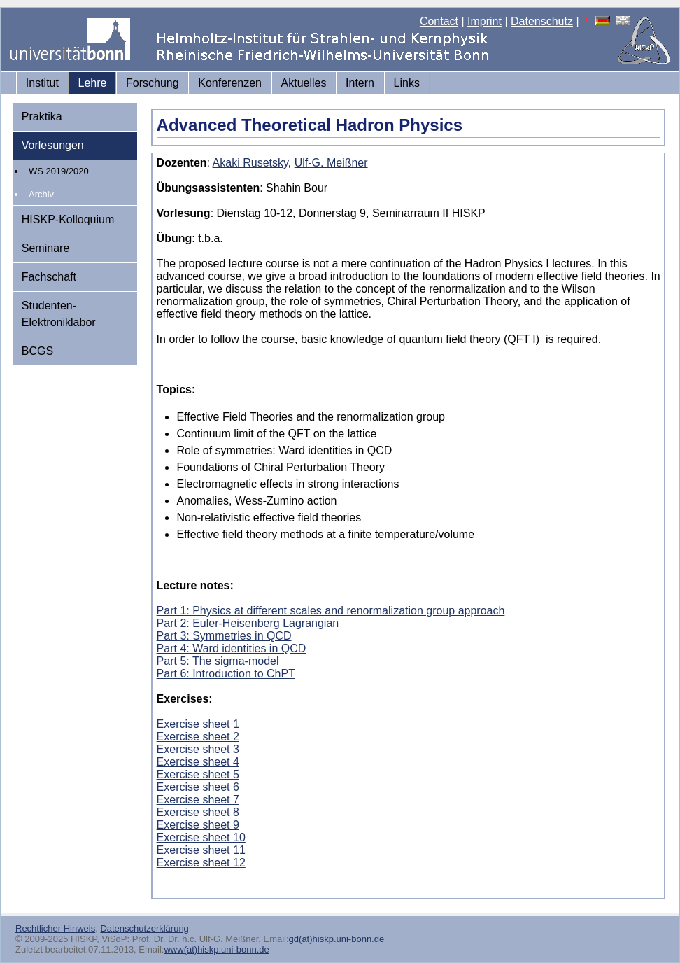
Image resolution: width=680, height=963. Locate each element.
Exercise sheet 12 (201, 863)
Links (407, 83)
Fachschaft (49, 277)
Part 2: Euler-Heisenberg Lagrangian (248, 623)
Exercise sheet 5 (198, 774)
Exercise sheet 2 (198, 737)
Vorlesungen (53, 145)
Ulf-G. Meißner (331, 163)
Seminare (45, 248)
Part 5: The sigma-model (218, 661)
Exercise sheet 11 (201, 850)
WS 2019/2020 (59, 171)
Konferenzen (230, 83)
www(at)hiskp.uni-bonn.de (216, 949)
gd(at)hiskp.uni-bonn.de (337, 939)
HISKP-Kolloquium (68, 219)
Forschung (152, 83)
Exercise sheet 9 (198, 825)
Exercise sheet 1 (198, 724)
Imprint (484, 21)
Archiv (41, 194)
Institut (42, 83)
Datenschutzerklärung (144, 928)
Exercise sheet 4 (198, 762)
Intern (360, 83)
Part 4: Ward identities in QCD (231, 648)
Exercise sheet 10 (201, 837)
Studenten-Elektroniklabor (59, 314)
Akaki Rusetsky (250, 163)
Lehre (92, 83)
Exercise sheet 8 (198, 812)
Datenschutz (542, 21)
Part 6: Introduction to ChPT (226, 674)
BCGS (37, 351)
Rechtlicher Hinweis (55, 928)
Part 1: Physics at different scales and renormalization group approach (331, 611)
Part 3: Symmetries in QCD (224, 636)
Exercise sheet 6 (198, 787)
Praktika (42, 116)
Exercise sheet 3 (198, 749)
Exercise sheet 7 (198, 800)
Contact (439, 21)
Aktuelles (304, 83)
